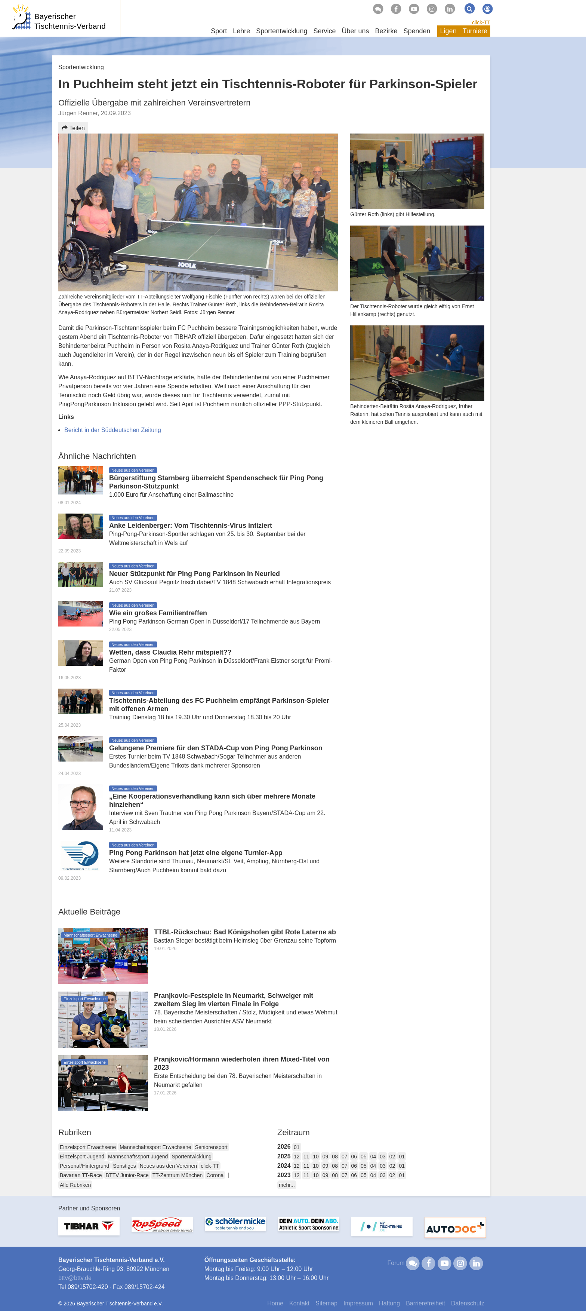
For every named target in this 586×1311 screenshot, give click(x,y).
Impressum (358, 1303)
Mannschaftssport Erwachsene (155, 1147)
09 (326, 1157)
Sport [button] (219, 31)
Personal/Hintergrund (84, 1166)
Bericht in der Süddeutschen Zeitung (112, 430)
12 (297, 1157)
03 (383, 1157)
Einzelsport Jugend (82, 1157)
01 (297, 1147)
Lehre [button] (241, 31)
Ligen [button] (448, 31)
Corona (214, 1175)
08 (335, 1157)
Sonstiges (124, 1166)
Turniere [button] (475, 31)
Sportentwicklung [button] (281, 31)
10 (316, 1157)
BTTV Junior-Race (127, 1175)
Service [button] (324, 31)
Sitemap (326, 1303)
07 (345, 1157)
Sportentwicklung (192, 1157)
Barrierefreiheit (425, 1303)
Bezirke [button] (386, 31)
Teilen (73, 128)
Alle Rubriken (75, 1185)
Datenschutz (467, 1303)
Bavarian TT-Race (81, 1175)
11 (306, 1157)
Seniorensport (211, 1147)
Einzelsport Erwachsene (88, 1147)
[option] (89, 1230)
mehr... (287, 1185)
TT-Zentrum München (177, 1175)
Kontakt (299, 1303)
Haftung (389, 1303)
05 (364, 1157)
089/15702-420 (88, 1287)
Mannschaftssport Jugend (138, 1157)
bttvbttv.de (75, 1278)
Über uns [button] (355, 31)
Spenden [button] (417, 31)
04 (373, 1157)
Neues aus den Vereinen (168, 1166)
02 (392, 1157)
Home (275, 1303)
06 (354, 1157)
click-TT (481, 22)
